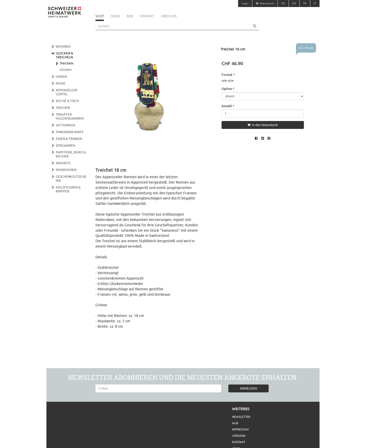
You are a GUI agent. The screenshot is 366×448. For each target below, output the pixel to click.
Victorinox (65, 125)
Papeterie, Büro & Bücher (71, 154)
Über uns (168, 16)
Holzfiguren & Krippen (68, 189)
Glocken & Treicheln (64, 55)
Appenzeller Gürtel (66, 92)
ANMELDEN (248, 388)
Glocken (66, 69)
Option (228, 89)
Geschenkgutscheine (71, 178)
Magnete (63, 163)
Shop (99, 16)
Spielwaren (65, 145)
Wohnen (63, 46)
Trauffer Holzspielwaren (70, 116)
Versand (239, 435)
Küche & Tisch (67, 101)
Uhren (61, 76)
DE (283, 3)
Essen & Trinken (69, 139)
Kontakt (147, 16)
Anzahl (228, 106)
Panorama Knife (70, 132)
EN (294, 3)
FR (304, 3)
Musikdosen (66, 170)
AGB (235, 423)
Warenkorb (265, 3)
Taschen (63, 108)
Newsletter (241, 417)
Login (245, 3)
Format (228, 75)
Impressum (240, 429)
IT (315, 3)
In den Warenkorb (262, 125)
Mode (60, 83)
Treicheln (67, 63)
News (115, 16)
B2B (130, 16)
